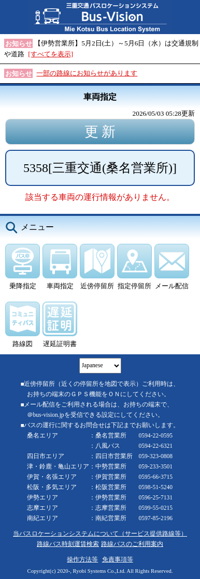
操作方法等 (82, 559)
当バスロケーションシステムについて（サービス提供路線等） (100, 533)
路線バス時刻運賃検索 (68, 544)
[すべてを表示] (50, 54)
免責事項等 (117, 559)
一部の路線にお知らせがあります (86, 73)
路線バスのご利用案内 (132, 544)
